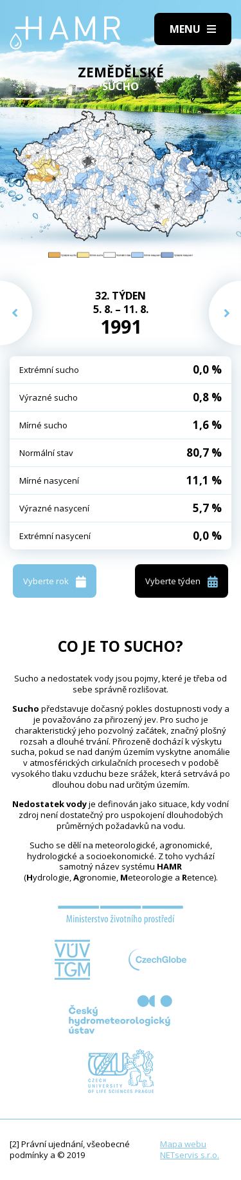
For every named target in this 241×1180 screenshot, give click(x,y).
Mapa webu (183, 1144)
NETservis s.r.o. (189, 1155)
